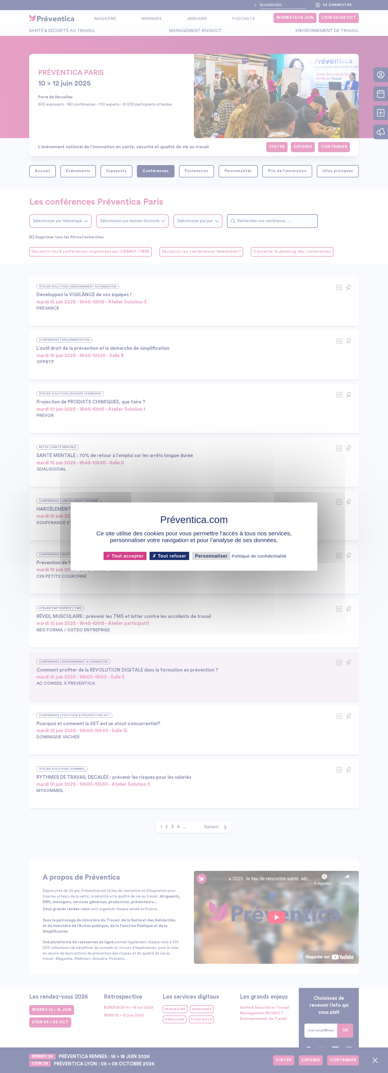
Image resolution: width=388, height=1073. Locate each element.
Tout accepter (125, 555)
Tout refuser (169, 555)
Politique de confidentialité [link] (259, 555)
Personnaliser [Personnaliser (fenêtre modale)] (211, 555)
